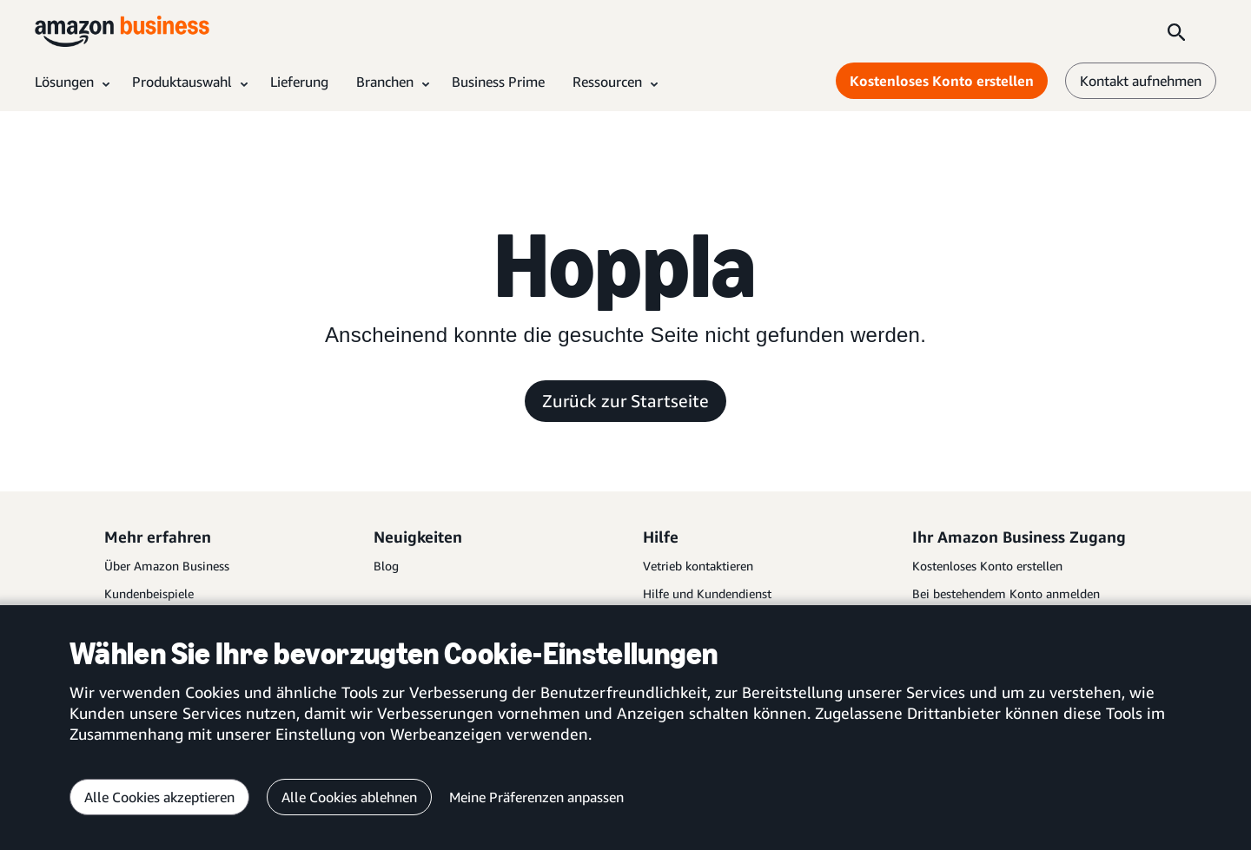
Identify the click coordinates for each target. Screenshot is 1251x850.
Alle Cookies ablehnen (349, 797)
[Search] (1176, 31)
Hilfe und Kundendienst (707, 593)
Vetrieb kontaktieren (698, 565)
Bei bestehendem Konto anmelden (1006, 593)
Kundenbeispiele (149, 593)
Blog (386, 565)
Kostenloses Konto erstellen (987, 565)
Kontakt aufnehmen (1140, 80)
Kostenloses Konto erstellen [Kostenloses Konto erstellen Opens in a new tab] (942, 80)
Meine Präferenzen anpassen (536, 797)
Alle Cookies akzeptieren (159, 797)
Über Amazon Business (166, 565)
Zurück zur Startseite (625, 401)
